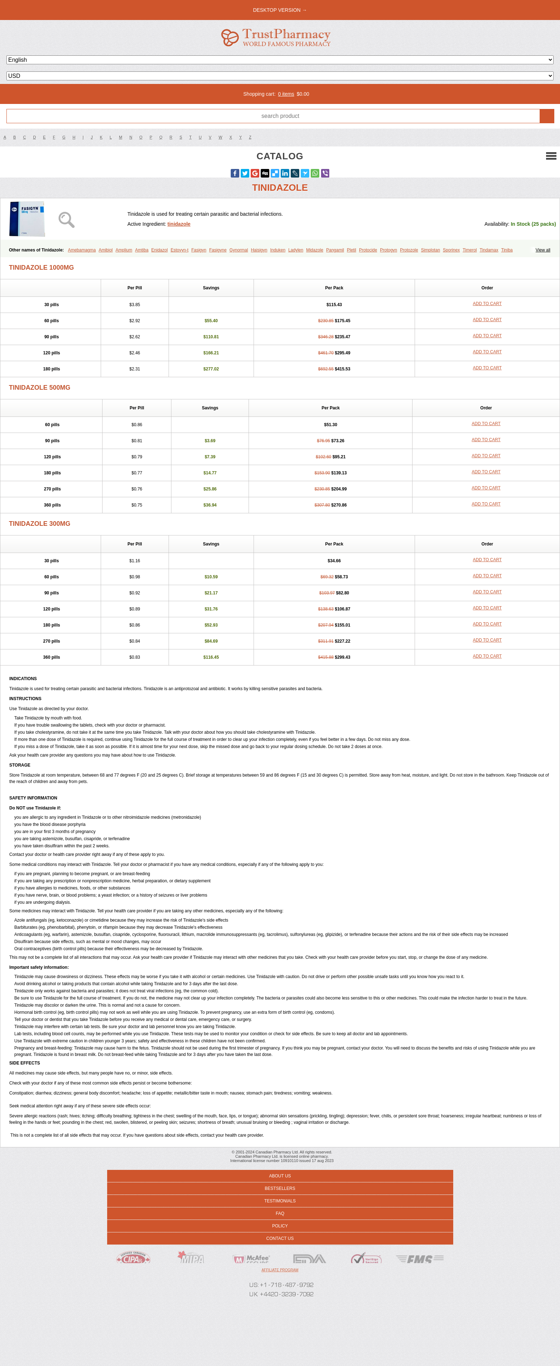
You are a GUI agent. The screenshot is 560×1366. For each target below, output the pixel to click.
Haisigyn (259, 250)
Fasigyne (218, 250)
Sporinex (451, 250)
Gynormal (238, 250)
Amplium (124, 250)
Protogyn (388, 250)
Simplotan (430, 250)
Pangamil (335, 250)
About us (280, 1175)
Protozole (409, 250)
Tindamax (489, 250)
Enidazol (159, 250)
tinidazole (179, 224)
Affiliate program (279, 1270)
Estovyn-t (180, 250)
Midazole (314, 250)
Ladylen (295, 250)
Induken (277, 250)
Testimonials (280, 1200)
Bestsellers (280, 1188)
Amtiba (141, 250)
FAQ (280, 1213)
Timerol (469, 250)
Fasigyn (198, 250)
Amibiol (105, 250)
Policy (280, 1225)
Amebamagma (82, 250)
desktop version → (280, 10)
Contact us (280, 1238)
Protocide (368, 250)
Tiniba (506, 250)
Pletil (351, 250)
